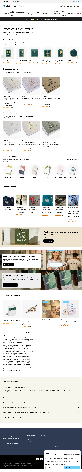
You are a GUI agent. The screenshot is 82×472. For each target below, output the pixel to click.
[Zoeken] (61, 6)
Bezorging (29, 441)
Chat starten (8, 265)
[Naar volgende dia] (80, 19)
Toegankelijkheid (31, 446)
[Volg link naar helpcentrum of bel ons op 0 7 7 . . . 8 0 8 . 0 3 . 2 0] (65, 7)
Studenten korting (31, 448)
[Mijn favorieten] (71, 6)
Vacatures (43, 439)
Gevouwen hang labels (12, 356)
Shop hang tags (48, 241)
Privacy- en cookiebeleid (17, 459)
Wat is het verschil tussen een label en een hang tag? (16, 402)
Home (4, 23)
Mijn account (30, 437)
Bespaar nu (56, 19)
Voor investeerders (45, 441)
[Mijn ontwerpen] (68, 6)
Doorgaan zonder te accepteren (72, 454)
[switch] (75, 1)
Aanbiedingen (78, 13)
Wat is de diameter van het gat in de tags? (13, 417)
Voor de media (44, 443)
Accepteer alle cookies (71, 467)
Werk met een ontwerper (10, 285)
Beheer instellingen (54, 467)
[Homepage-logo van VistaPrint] (10, 6)
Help (28, 439)
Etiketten (21, 23)
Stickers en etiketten (12, 23)
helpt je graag (10, 443)
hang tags (19, 362)
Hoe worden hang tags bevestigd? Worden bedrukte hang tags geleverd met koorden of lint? (26, 412)
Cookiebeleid (61, 464)
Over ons (42, 437)
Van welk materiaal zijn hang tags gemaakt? (14, 387)
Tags (27, 23)
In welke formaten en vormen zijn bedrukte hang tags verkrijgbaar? (20, 407)
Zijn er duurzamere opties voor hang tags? (13, 397)
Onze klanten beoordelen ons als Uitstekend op (63, 446)
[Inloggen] (74, 7)
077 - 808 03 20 (6, 459)
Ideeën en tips (30, 443)
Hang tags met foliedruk (14, 361)
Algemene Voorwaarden (27, 459)
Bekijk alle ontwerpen (72, 159)
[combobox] (40, 6)
